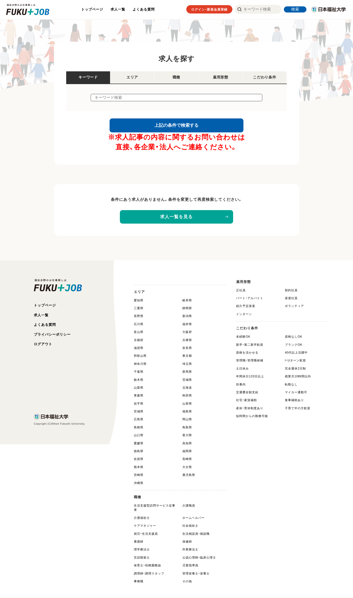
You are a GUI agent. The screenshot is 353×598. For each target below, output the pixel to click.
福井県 (187, 325)
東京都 (187, 356)
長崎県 (187, 460)
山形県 (187, 404)
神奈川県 (140, 364)
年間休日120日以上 (250, 377)
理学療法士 (142, 550)
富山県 (138, 333)
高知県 (187, 444)
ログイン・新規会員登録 (209, 10)
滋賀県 (138, 349)
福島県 (187, 412)
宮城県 (138, 412)
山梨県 (138, 388)
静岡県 (187, 309)
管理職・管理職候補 (249, 361)
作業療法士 (190, 550)
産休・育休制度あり (249, 409)
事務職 (138, 582)
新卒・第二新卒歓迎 (249, 345)
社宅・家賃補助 (246, 401)
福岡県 (187, 452)
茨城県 (187, 380)
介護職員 (188, 506)
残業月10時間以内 (298, 377)
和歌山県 (140, 356)
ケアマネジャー (145, 526)
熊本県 (138, 468)
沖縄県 (138, 483)
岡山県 (187, 420)
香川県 (187, 436)
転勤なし (291, 385)
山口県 (138, 436)
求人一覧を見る (176, 217)
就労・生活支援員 (146, 534)
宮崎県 (138, 476)
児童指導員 (190, 566)
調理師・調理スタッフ (149, 574)
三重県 (138, 309)
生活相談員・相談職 (196, 534)
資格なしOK (293, 337)
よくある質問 (144, 10)
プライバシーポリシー (52, 336)
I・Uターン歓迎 (295, 361)
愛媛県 (138, 444)
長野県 (138, 317)
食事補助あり (294, 401)
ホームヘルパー (193, 518)
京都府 (138, 341)
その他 (187, 582)
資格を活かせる (247, 353)
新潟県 (187, 317)
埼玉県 (187, 364)
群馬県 (187, 372)
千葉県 (138, 372)
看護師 (138, 542)
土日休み (242, 369)
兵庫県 (187, 341)
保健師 (187, 542)
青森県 (138, 396)
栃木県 (138, 380)
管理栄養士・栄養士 (196, 574)
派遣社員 (291, 299)
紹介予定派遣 (245, 307)
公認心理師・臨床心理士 (199, 558)
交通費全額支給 (247, 393)
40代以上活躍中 (296, 353)
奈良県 (187, 349)
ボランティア (294, 307)
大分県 (187, 468)
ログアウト (43, 345)
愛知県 (138, 301)
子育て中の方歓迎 (297, 409)
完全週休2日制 (295, 369)
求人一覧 (118, 10)
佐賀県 (138, 460)
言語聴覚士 (142, 558)
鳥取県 (187, 428)
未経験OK (243, 337)
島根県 (138, 428)
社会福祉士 (190, 526)
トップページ (93, 10)
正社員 (241, 291)
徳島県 (138, 452)
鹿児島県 (188, 476)
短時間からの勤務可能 (252, 417)
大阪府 (187, 333)
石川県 (138, 325)
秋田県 (187, 396)
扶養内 (241, 385)
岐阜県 (187, 301)
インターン (244, 315)
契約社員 (291, 291)
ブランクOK (293, 345)
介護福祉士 (142, 518)
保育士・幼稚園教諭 (147, 566)
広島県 (138, 420)
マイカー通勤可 (296, 393)
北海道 (187, 388)
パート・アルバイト (249, 299)
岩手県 (138, 404)
